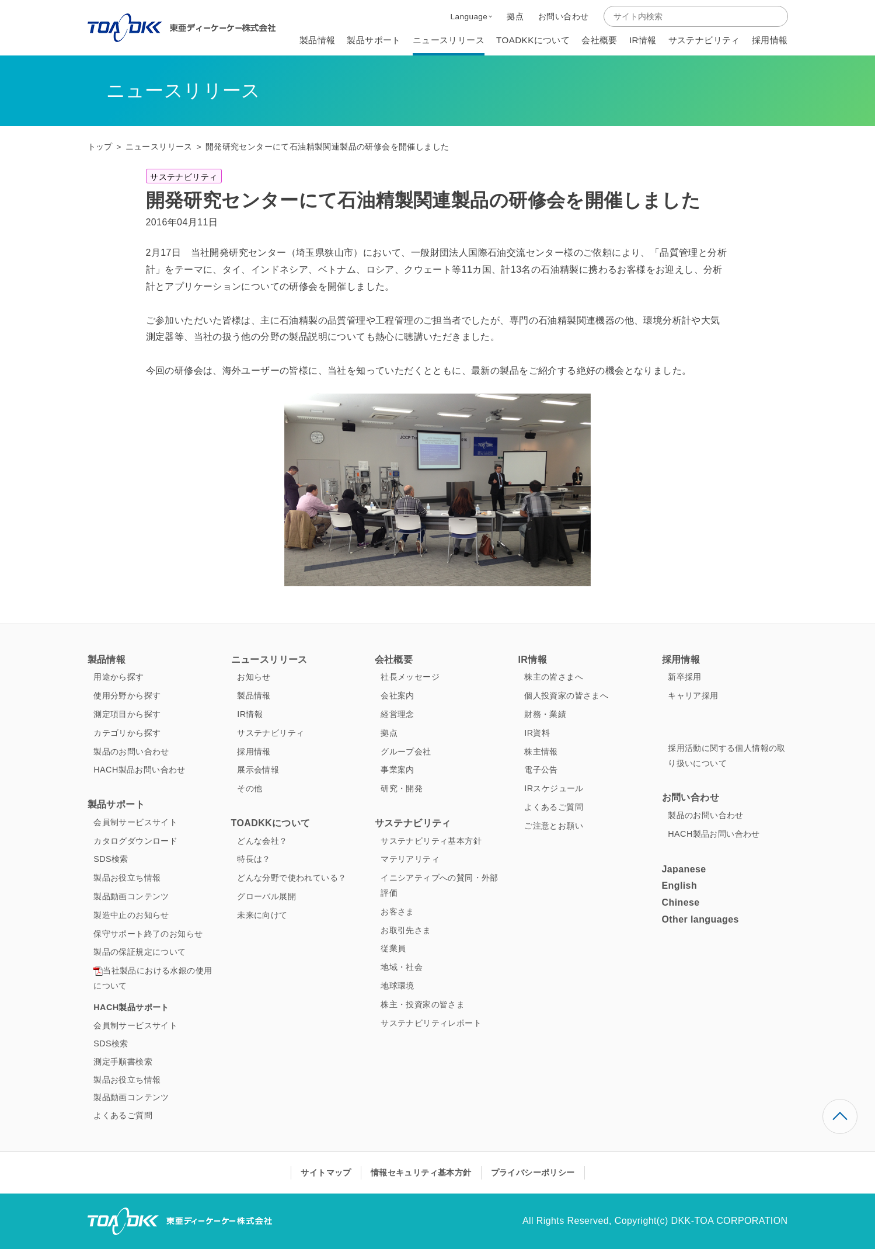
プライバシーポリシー (533, 1172)
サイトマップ (326, 1172)
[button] (472, 16)
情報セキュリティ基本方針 (421, 1172)
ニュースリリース (159, 146)
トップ (100, 146)
